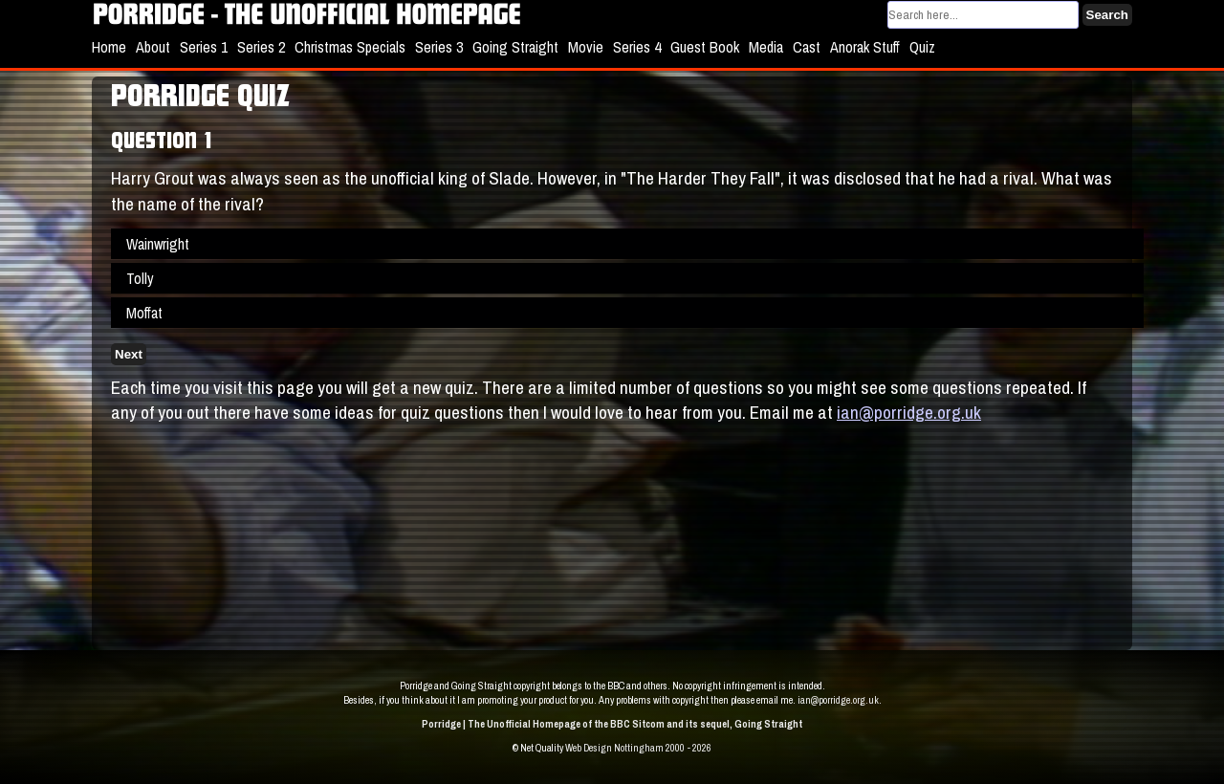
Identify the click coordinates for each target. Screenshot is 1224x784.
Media (766, 46)
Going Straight (515, 46)
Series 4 (637, 46)
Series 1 (204, 46)
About (153, 46)
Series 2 (261, 46)
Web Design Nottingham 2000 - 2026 (638, 747)
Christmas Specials (350, 46)
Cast (806, 46)
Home (109, 46)
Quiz (922, 46)
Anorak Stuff (865, 46)
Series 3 (439, 46)
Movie (585, 46)
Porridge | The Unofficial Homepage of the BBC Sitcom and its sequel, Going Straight (612, 723)
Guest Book (704, 46)
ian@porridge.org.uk (909, 412)
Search (1107, 15)
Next (128, 354)
